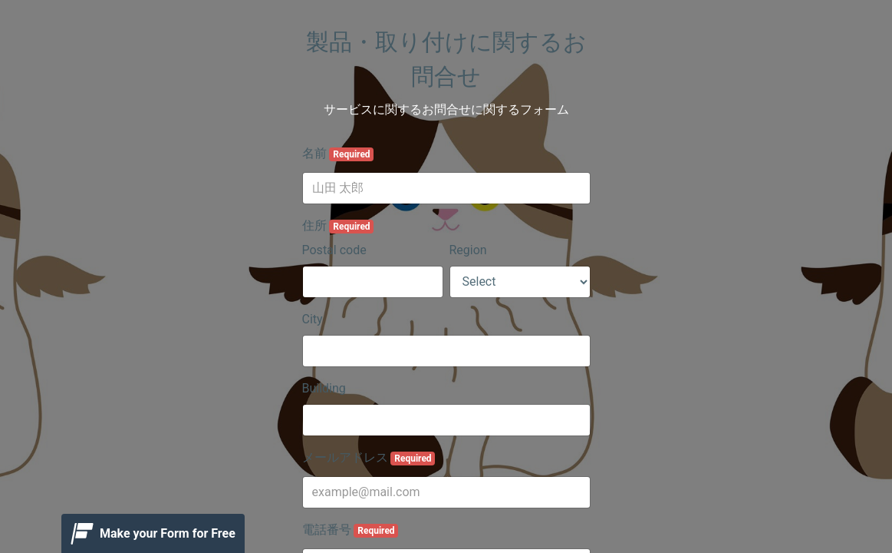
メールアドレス (369, 457)
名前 (338, 153)
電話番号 (350, 530)
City (312, 319)
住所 (338, 225)
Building (324, 388)
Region (468, 250)
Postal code (334, 250)
